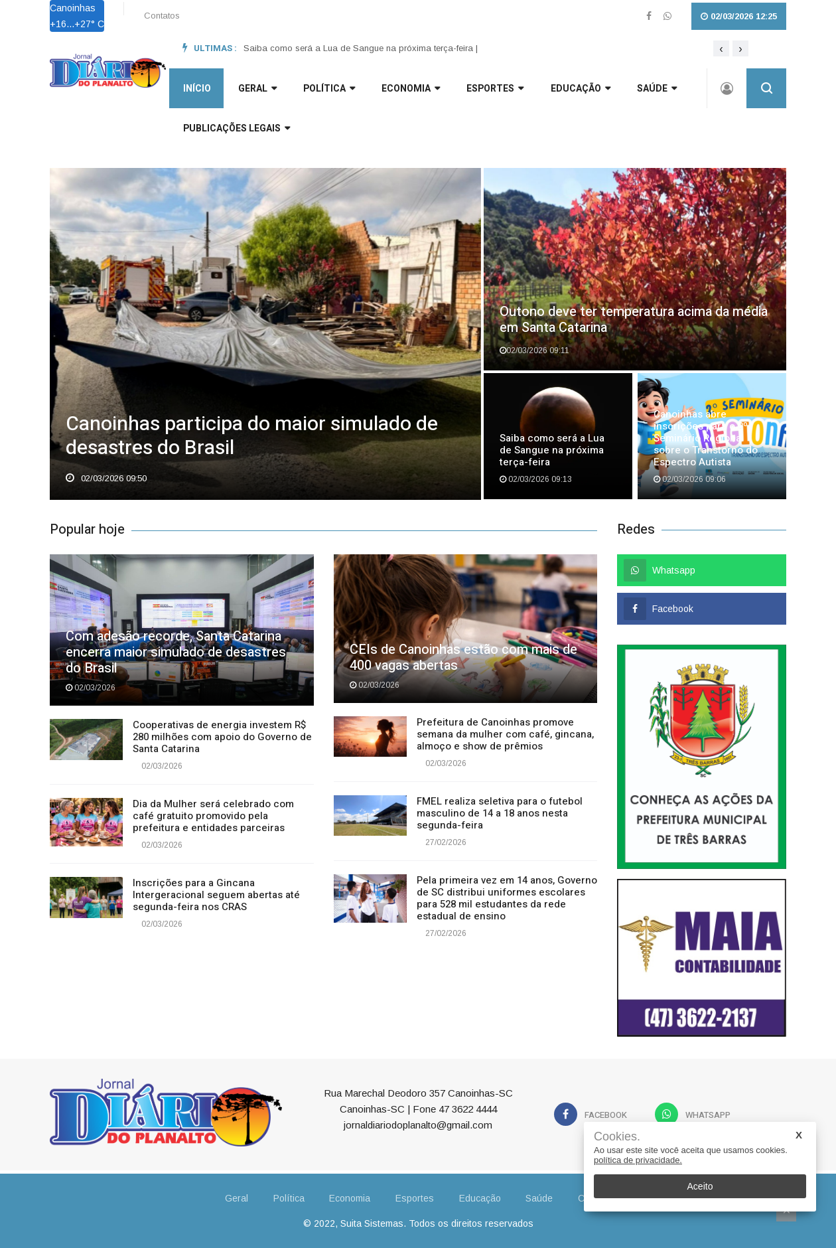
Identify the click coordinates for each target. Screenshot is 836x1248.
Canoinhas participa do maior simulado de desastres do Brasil (252, 437)
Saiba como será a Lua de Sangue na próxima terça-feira (552, 450)
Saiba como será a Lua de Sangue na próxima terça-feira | (360, 48)
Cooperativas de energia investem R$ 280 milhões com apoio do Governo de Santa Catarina (222, 737)
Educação (578, 90)
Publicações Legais (235, 130)
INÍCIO (196, 90)
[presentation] (721, 48)
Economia (409, 90)
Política (328, 90)
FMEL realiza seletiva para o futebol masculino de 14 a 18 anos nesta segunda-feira (500, 813)
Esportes (493, 90)
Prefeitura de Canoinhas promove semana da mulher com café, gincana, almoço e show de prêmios (505, 734)
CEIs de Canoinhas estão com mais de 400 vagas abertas (463, 657)
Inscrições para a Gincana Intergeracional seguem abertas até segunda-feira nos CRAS (216, 895)
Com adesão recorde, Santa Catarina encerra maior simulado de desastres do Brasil (176, 652)
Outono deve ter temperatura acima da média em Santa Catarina (634, 319)
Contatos (162, 16)
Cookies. (617, 1136)
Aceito (700, 1186)
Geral (216, 1198)
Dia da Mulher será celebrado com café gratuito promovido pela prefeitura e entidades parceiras (213, 816)
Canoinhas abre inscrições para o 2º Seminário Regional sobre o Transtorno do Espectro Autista (706, 438)
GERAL (256, 90)
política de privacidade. (638, 1160)
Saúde (655, 90)
